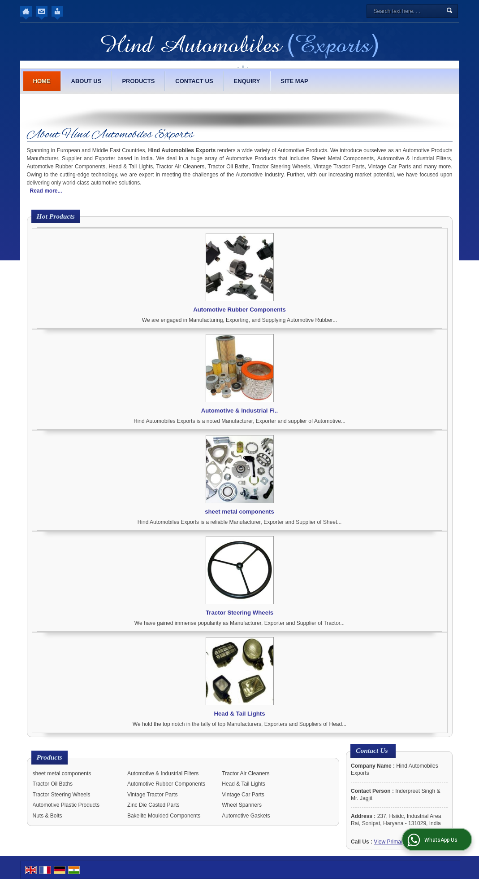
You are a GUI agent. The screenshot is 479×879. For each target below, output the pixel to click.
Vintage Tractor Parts (152, 794)
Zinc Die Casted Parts (153, 805)
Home (42, 81)
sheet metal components (239, 511)
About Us (86, 81)
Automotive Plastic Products (66, 805)
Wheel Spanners (242, 805)
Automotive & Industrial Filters (163, 773)
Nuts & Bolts (47, 816)
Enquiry (247, 81)
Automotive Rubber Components (239, 309)
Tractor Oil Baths (53, 784)
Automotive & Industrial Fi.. (239, 410)
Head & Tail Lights (239, 713)
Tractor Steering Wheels (239, 612)
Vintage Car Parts (243, 794)
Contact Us (194, 81)
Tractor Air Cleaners (245, 773)
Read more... (46, 191)
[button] (400, 842)
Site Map (294, 81)
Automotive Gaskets (246, 816)
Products (138, 81)
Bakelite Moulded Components (163, 816)
